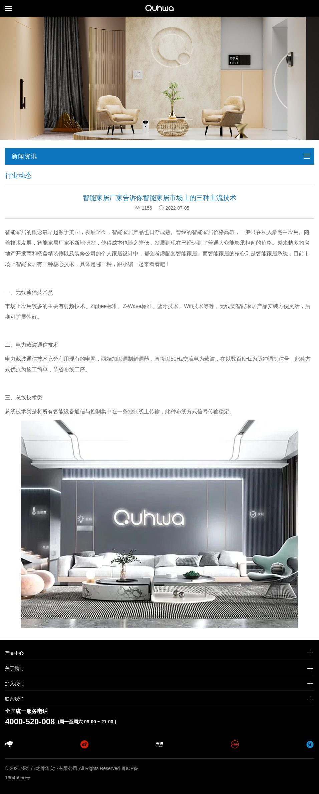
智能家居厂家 (53, 243)
